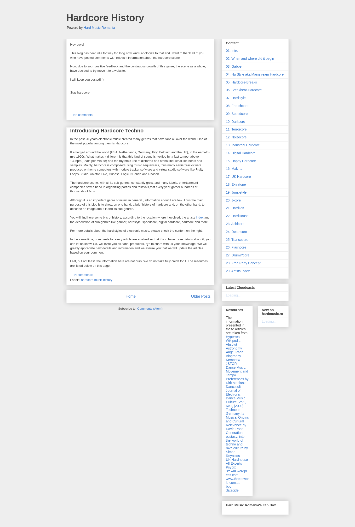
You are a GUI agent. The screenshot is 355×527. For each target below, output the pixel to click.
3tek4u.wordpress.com (236, 473)
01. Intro (232, 51)
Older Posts (201, 296)
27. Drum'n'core (237, 255)
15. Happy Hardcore (241, 161)
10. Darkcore (235, 122)
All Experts (234, 463)
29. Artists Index (238, 271)
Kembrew (233, 360)
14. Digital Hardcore (241, 153)
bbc (228, 486)
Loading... (233, 295)
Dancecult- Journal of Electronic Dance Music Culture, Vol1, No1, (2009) (236, 396)
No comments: (83, 115)
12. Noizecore (236, 137)
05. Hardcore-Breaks (241, 82)
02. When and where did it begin (250, 58)
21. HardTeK (235, 208)
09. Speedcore (237, 114)
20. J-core (233, 200)
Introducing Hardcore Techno (106, 131)
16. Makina (234, 169)
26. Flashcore (236, 247)
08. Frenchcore (237, 106)
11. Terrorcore (236, 129)
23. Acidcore (235, 224)
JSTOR (231, 364)
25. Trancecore (237, 240)
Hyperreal (233, 337)
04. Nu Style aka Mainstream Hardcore (255, 74)
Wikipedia (233, 341)
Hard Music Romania (99, 28)
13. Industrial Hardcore (243, 145)
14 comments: (83, 275)
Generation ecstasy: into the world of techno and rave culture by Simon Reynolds (237, 444)
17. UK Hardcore (238, 176)
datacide (232, 490)
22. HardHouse (237, 216)
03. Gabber (234, 66)
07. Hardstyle (236, 98)
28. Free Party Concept (243, 263)
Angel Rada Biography (234, 354)
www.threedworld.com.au (237, 481)
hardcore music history (97, 280)
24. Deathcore (236, 232)
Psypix (231, 467)
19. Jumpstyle (236, 192)
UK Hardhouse (237, 460)
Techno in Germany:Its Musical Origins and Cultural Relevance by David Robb (237, 419)
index (199, 217)
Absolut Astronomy (234, 346)
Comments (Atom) (149, 308)
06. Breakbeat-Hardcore (244, 90)
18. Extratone (236, 184)
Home (131, 296)
